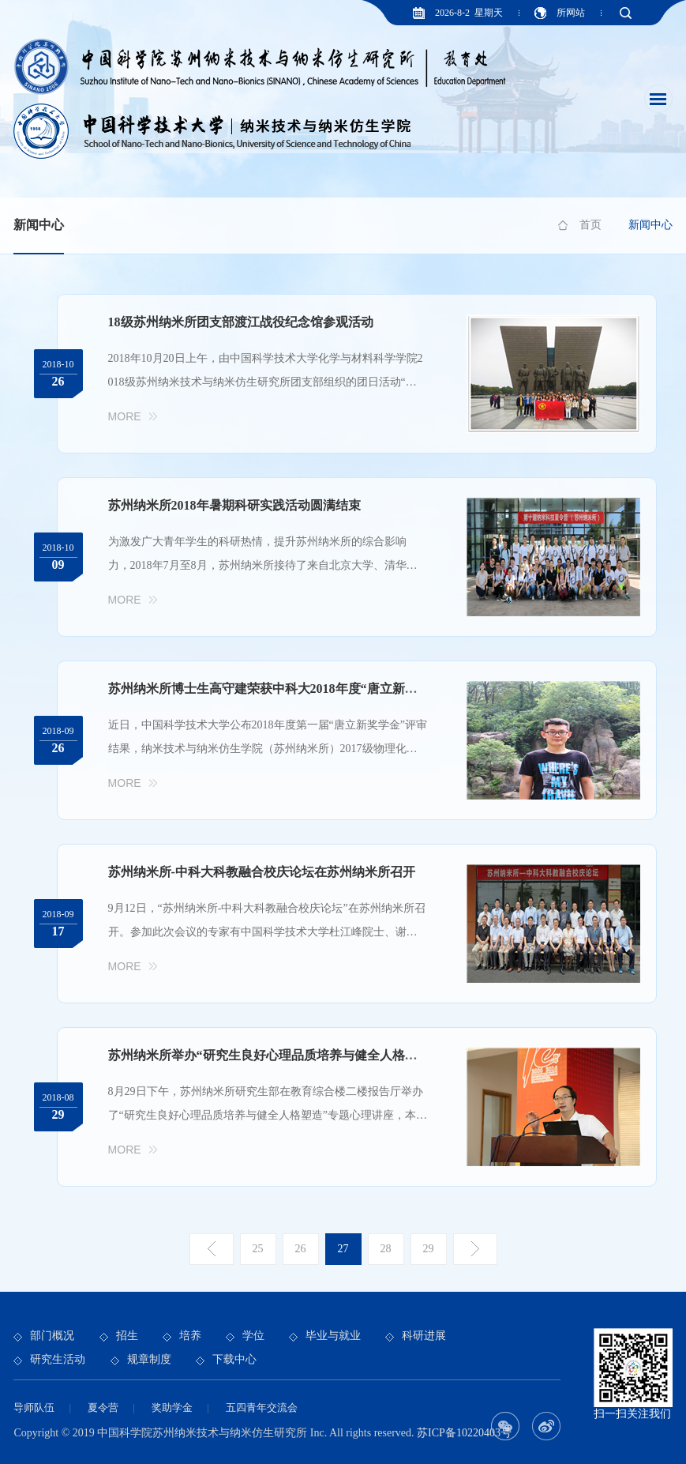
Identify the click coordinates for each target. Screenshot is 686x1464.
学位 (253, 1336)
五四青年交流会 (262, 1407)
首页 (590, 225)
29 (428, 1249)
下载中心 (234, 1359)
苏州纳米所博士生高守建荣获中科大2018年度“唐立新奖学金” (278, 688)
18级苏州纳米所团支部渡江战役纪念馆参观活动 (240, 322)
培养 (190, 1336)
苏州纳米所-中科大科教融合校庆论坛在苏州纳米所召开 (261, 872)
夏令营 (103, 1407)
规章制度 (149, 1359)
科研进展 (424, 1336)
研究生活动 (57, 1359)
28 (386, 1249)
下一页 (475, 1249)
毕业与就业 (333, 1336)
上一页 (211, 1249)
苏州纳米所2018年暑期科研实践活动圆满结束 (234, 505)
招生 (127, 1336)
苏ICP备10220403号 (464, 1433)
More (124, 416)
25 (258, 1249)
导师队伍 (33, 1407)
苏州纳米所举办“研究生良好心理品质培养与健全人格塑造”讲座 (285, 1055)
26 (300, 1249)
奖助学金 (172, 1407)
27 (343, 1249)
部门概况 (52, 1336)
